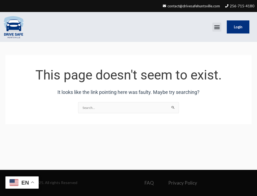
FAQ (149, 183)
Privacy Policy (182, 183)
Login (238, 27)
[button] (216, 27)
